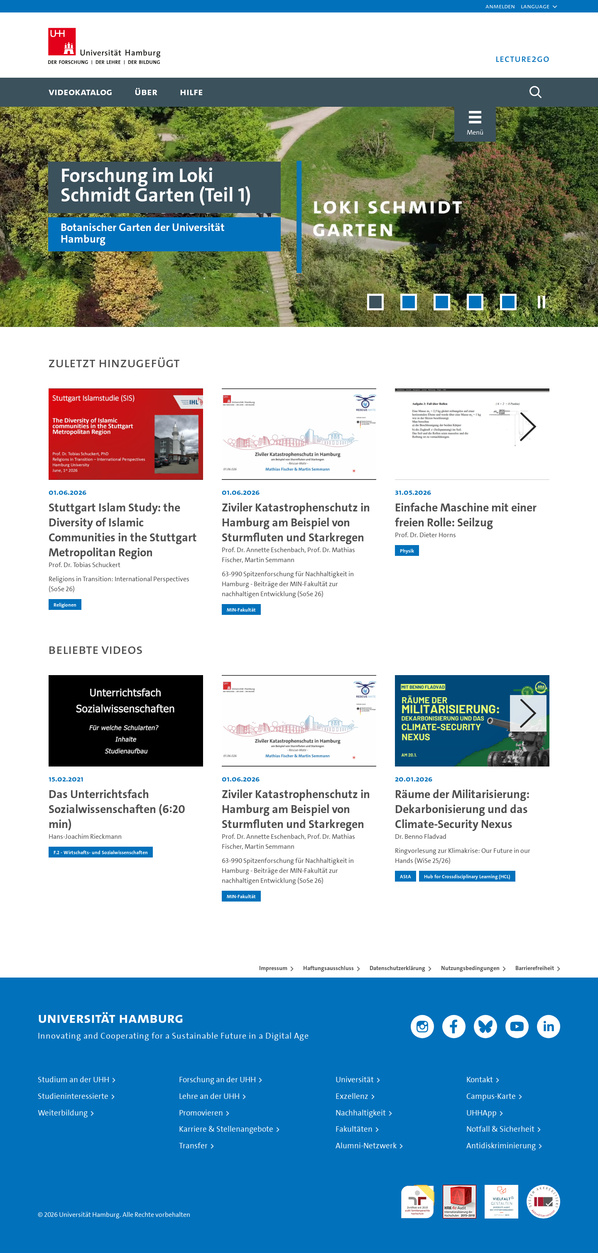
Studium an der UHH (73, 1079)
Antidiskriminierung (501, 1145)
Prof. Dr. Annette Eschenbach (263, 549)
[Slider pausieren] (541, 302)
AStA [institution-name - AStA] (405, 876)
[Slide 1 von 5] (375, 302)
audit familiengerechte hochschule (417, 1199)
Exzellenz (352, 1096)
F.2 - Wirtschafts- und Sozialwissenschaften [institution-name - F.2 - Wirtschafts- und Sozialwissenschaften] (101, 852)
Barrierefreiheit (534, 968)
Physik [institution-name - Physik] (407, 550)
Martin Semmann (269, 559)
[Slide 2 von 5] (408, 302)
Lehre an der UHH (209, 1096)
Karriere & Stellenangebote (226, 1129)
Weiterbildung (63, 1113)
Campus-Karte (491, 1096)
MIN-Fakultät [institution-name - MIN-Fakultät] (241, 609)
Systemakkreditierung (543, 1189)
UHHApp (481, 1113)
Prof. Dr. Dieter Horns (425, 535)
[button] (535, 6)
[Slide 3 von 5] (442, 302)
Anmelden (500, 6)
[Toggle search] (535, 92)
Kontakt (479, 1079)
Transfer (193, 1145)
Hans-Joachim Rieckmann (85, 836)
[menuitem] (80, 92)
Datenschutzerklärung (397, 968)
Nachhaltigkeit (361, 1113)
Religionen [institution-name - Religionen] (65, 604)
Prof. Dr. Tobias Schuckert (84, 564)
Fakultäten (354, 1129)
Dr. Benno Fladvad (420, 836)
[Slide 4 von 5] (475, 302)
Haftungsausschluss (328, 968)
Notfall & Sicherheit (500, 1129)
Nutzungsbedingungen (470, 968)
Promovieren (201, 1113)
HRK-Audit (499, 1189)
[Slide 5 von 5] (508, 302)
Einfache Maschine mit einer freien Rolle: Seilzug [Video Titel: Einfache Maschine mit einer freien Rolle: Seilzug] (466, 515)
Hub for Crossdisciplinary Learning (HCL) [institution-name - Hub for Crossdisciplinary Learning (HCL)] (467, 876)
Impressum (273, 968)
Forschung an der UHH (217, 1079)
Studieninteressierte (73, 1096)
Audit (450, 1189)
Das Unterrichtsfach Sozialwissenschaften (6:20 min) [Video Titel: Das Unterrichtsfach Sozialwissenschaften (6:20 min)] (117, 809)
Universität (355, 1079)
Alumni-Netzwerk (366, 1145)
